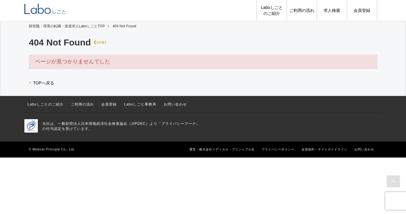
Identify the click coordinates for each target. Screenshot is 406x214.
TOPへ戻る (43, 83)
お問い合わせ (175, 104)
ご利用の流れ (82, 104)
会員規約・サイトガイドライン (324, 149)
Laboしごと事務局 (140, 104)
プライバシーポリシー (278, 149)
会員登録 (109, 104)
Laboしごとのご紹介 (45, 104)
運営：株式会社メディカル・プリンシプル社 (222, 149)
